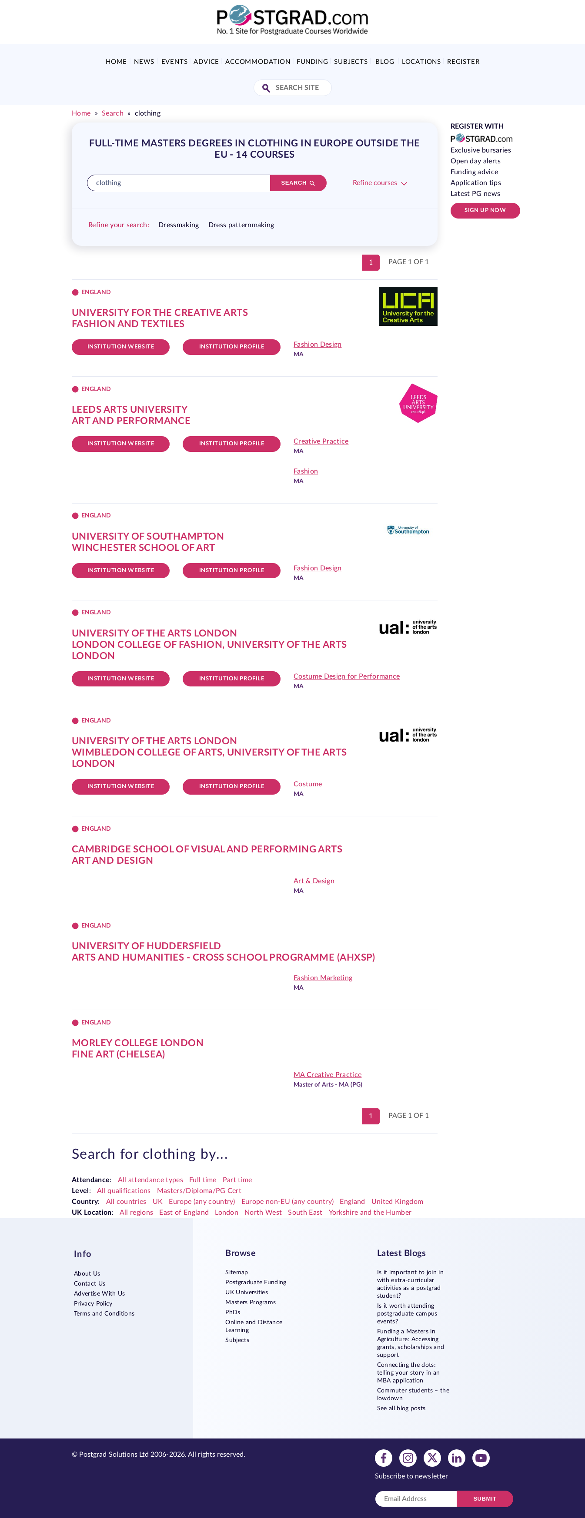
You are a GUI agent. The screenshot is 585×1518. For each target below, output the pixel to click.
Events (174, 62)
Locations (421, 62)
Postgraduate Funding (255, 1282)
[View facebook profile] (383, 1457)
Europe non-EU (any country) (287, 1201)
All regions (137, 1212)
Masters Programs (250, 1302)
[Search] (298, 183)
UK (158, 1201)
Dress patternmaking (241, 225)
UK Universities (246, 1292)
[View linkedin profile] (456, 1457)
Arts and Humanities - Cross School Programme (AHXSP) (223, 957)
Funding (312, 62)
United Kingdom (397, 1201)
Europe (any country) (202, 1201)
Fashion (306, 471)
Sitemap (236, 1272)
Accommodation (257, 62)
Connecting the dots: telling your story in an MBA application (408, 1373)
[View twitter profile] (432, 1457)
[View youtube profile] (481, 1457)
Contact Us (89, 1284)
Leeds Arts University (129, 409)
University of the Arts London (154, 633)
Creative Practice (321, 441)
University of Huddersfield (146, 946)
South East (305, 1212)
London (226, 1212)
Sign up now (485, 210)
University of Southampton (148, 536)
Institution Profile (231, 347)
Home (116, 62)
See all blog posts (401, 1408)
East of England (184, 1212)
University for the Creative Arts (160, 313)
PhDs (232, 1312)
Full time (203, 1180)
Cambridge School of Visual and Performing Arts (207, 849)
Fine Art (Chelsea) (118, 1054)
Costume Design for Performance (347, 676)
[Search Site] (267, 89)
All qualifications (124, 1190)
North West (263, 1212)
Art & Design (314, 881)
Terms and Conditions (104, 1314)
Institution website (120, 347)
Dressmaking (178, 225)
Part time (237, 1180)
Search (113, 113)
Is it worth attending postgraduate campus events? (407, 1314)
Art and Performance (131, 421)
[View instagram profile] (408, 1457)
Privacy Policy (93, 1304)
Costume (308, 784)
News (144, 62)
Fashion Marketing (323, 977)
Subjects (351, 62)
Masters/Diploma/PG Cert (199, 1190)
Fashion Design (317, 344)
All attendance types (150, 1180)
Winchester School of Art (143, 548)
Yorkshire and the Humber (370, 1212)
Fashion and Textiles (128, 324)
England (352, 1201)
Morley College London (138, 1043)
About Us (87, 1274)
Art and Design (112, 860)
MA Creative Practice (327, 1074)
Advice (206, 62)
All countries (126, 1201)
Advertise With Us (99, 1294)
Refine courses (375, 182)
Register (463, 62)
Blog (384, 62)
